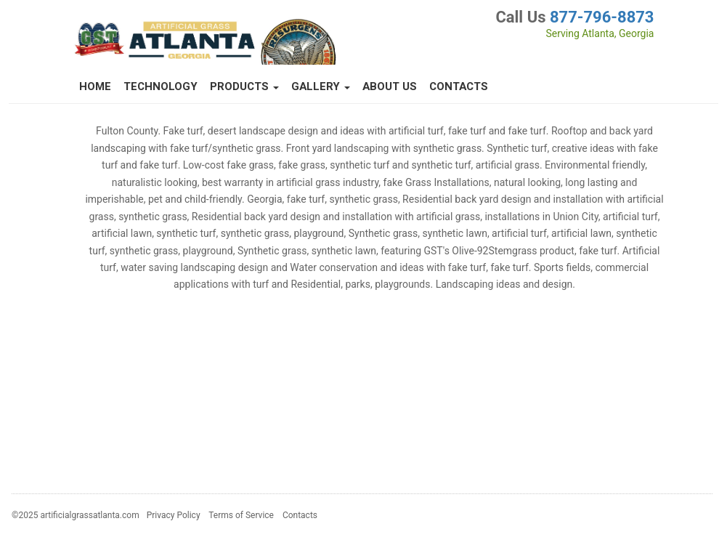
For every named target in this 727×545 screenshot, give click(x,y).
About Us (389, 86)
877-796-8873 (602, 17)
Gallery (320, 86)
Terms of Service (241, 515)
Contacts (458, 86)
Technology (160, 86)
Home (95, 86)
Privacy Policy (173, 515)
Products (244, 86)
